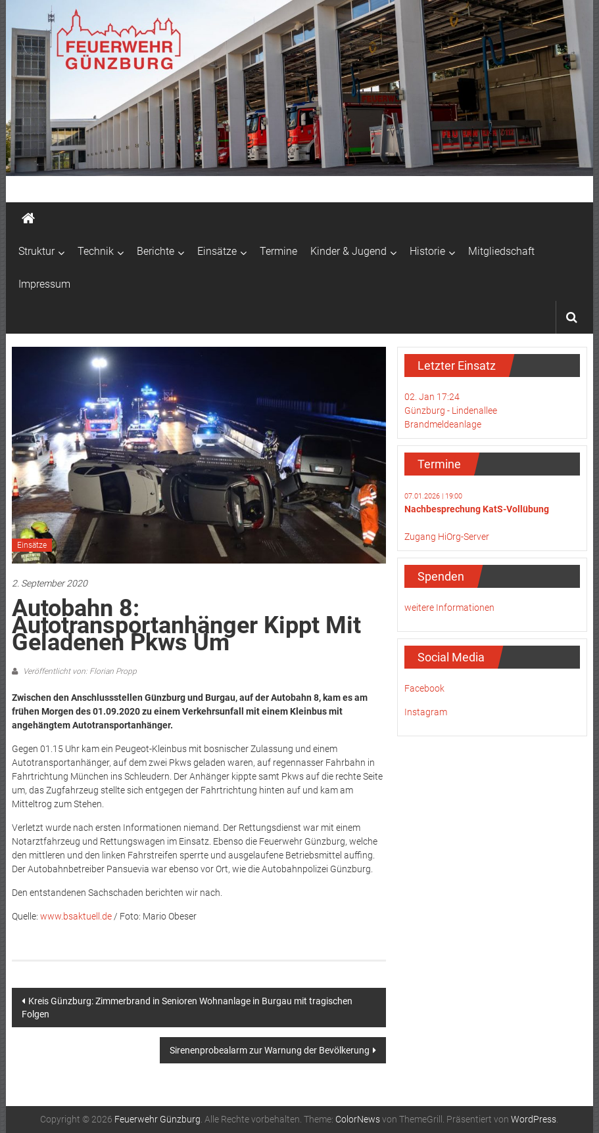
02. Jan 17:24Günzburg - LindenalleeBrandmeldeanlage (450, 410)
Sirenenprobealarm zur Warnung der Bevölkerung (270, 1050)
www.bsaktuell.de (76, 916)
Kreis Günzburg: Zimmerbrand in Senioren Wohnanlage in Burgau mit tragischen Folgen (187, 1007)
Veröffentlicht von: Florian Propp (79, 671)
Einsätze (217, 251)
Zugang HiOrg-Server (446, 536)
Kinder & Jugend (348, 251)
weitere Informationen (449, 607)
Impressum (44, 284)
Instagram (425, 712)
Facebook (424, 688)
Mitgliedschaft (501, 251)
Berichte (155, 251)
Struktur (36, 251)
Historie (427, 251)
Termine (278, 251)
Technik (96, 251)
